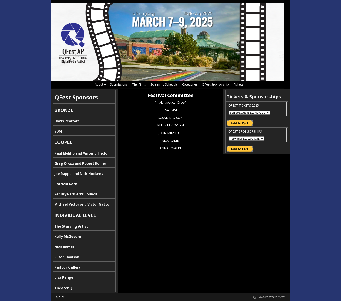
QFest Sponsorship (215, 84)
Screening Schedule (164, 84)
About (101, 84)
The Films (139, 84)
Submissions (119, 84)
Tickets (238, 84)
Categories (189, 84)
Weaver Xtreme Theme (272, 297)
